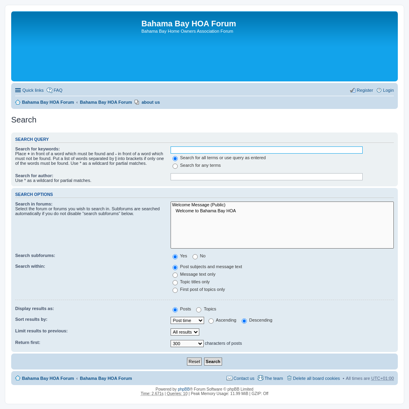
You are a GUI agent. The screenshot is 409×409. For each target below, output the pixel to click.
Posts (182, 308)
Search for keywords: (37, 148)
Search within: (30, 266)
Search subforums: (35, 255)
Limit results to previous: (41, 330)
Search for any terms (197, 165)
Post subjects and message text (207, 266)
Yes (180, 255)
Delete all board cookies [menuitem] (316, 378)
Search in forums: (34, 204)
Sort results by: (31, 319)
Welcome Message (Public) (282, 205)
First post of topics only (199, 289)
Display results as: (34, 308)
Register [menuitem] (365, 90)
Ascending (222, 320)
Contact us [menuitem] (244, 378)
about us (150, 102)
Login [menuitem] (388, 90)
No (199, 255)
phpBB (184, 389)
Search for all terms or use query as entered (219, 157)
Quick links (33, 90)
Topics (206, 308)
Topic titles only (191, 281)
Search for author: (34, 175)
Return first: (27, 342)
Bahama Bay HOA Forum (48, 102)
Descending (257, 320)
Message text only (194, 274)
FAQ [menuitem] (58, 90)
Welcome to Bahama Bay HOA (282, 211)
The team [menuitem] (273, 378)
